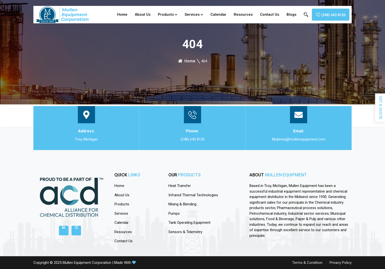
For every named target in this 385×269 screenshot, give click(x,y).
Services (189, 14)
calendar (215, 14)
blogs (288, 14)
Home (119, 14)
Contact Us (266, 14)
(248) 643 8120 (192, 139)
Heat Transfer (179, 186)
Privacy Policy (341, 262)
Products (163, 14)
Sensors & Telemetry (185, 232)
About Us (140, 14)
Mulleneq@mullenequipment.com (298, 139)
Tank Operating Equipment (189, 222)
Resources (240, 14)
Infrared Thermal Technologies (193, 195)
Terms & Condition (307, 262)
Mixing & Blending (182, 204)
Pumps (174, 213)
